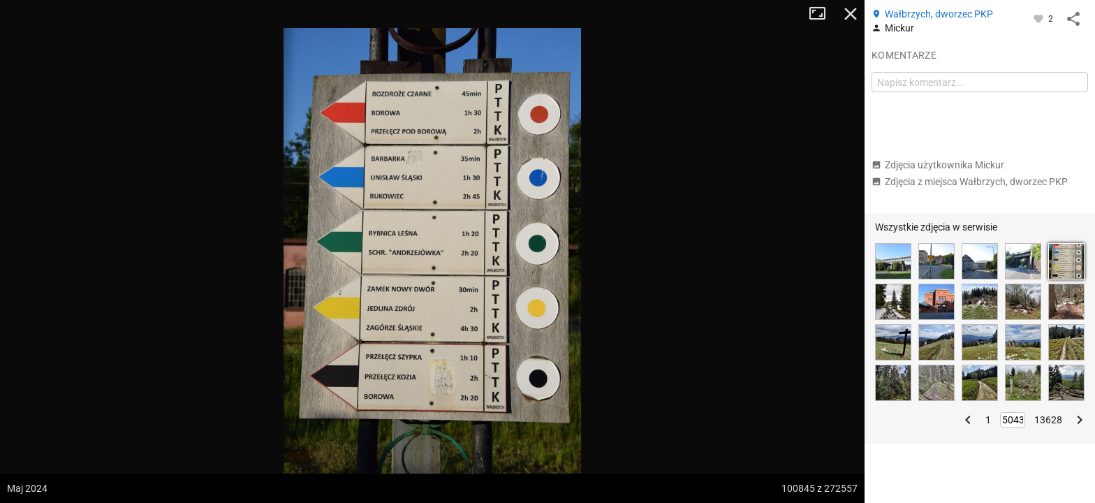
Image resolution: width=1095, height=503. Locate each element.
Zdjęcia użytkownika (938, 164)
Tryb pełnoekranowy (823, 14)
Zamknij (851, 14)
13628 (1048, 419)
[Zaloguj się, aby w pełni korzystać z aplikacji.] (1039, 18)
